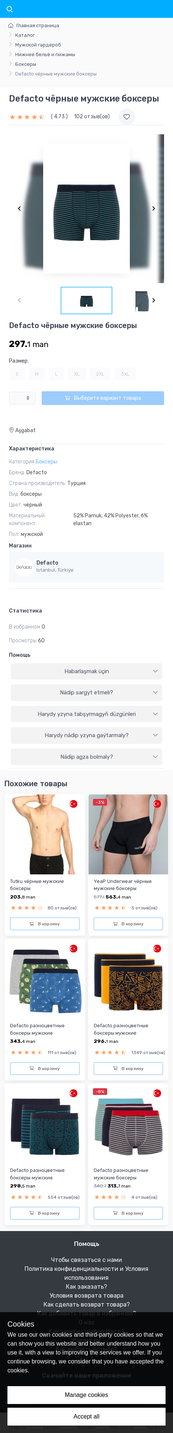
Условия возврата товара (86, 1295)
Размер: (19, 361)
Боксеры (25, 64)
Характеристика (31, 449)
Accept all (86, 1416)
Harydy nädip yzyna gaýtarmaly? (101, 735)
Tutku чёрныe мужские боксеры (37, 884)
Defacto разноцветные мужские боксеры (121, 1173)
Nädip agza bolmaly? (109, 757)
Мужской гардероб (38, 45)
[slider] (28, 116)
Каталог (25, 35)
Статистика (25, 611)
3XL (125, 374)
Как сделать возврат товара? (87, 1304)
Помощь (20, 655)
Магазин (20, 546)
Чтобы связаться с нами (86, 1259)
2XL (100, 374)
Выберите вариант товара (103, 398)
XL (77, 374)
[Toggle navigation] (9, 9)
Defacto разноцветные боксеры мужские (37, 1029)
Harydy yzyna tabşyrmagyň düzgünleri (98, 714)
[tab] (86, 672)
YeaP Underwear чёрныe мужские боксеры (123, 884)
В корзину (44, 923)
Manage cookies (86, 1395)
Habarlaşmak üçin (111, 671)
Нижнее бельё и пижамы (45, 54)
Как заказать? (86, 1286)
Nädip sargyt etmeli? (109, 692)
